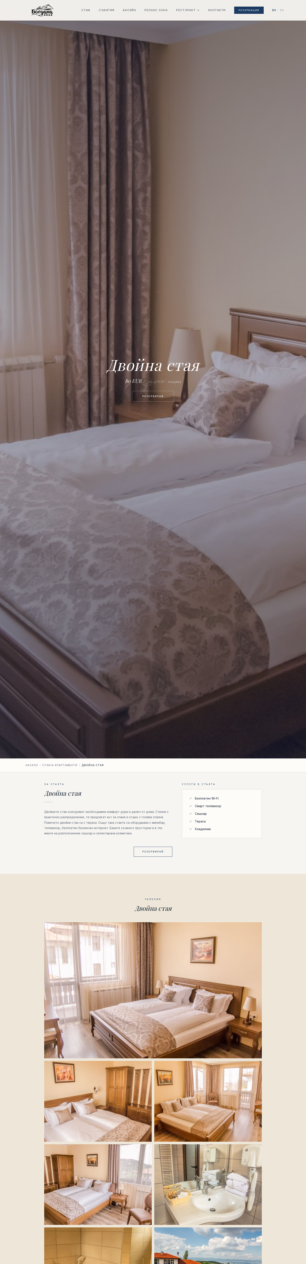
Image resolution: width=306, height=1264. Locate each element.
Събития (107, 10)
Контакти (217, 10)
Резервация (249, 10)
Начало (32, 765)
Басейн (129, 10)
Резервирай (153, 396)
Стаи (85, 10)
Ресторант (188, 10)
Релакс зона (156, 10)
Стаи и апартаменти (59, 765)
